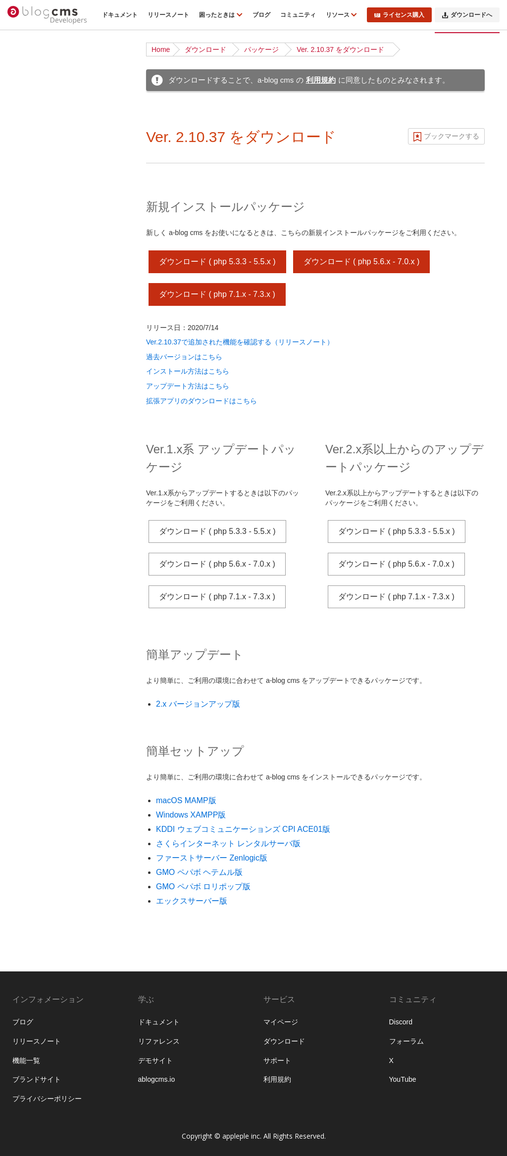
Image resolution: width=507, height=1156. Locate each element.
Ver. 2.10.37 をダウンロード (340, 49)
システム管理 (38, 801)
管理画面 (31, 831)
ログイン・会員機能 (48, 678)
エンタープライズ (45, 877)
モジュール (34, 387)
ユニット (31, 433)
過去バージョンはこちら (184, 357)
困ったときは (217, 14)
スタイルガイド (41, 1092)
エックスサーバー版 (191, 901)
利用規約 (321, 80)
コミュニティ (298, 14)
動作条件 (31, 128)
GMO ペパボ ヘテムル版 (199, 872)
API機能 (30, 724)
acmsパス (32, 1030)
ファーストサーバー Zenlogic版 (211, 858)
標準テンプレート (45, 525)
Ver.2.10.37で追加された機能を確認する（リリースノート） (240, 342)
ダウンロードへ (467, 14)
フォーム (31, 601)
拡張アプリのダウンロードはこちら (201, 401)
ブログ (261, 14)
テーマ (27, 510)
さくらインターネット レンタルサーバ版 (228, 843)
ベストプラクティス (48, 281)
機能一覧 (31, 112)
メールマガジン (41, 647)
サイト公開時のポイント (55, 296)
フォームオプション (48, 1000)
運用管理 (31, 816)
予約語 (27, 1107)
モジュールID (38, 403)
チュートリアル (41, 219)
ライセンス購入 (399, 14)
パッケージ (261, 49)
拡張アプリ (34, 893)
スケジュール (38, 632)
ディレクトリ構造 (45, 204)
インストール (38, 189)
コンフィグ (34, 449)
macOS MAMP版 (186, 800)
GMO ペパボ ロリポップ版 (203, 886)
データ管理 (34, 785)
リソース (338, 14)
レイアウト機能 (41, 709)
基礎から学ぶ (38, 235)
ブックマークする (451, 136)
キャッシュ (34, 755)
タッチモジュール (45, 969)
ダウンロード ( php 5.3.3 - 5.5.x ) (217, 261)
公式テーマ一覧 (41, 250)
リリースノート (168, 14)
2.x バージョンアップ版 (198, 704)
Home (161, 49)
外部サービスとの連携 (52, 739)
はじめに (31, 97)
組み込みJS (35, 1076)
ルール (27, 464)
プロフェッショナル (48, 862)
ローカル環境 (38, 265)
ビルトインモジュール (52, 938)
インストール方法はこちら (187, 371)
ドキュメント (120, 14)
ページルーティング (48, 372)
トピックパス (38, 617)
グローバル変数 (41, 984)
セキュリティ (38, 770)
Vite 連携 (31, 556)
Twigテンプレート (45, 540)
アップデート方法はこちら (187, 386)
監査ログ (31, 847)
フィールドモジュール (52, 954)
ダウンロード (205, 49)
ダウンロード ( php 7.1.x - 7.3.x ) (217, 294)
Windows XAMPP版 (191, 815)
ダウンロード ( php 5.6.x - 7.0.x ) (362, 261)
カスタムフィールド (48, 418)
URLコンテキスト (45, 357)
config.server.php (43, 1061)
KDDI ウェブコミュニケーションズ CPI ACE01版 (243, 829)
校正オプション (41, 1015)
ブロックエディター (48, 693)
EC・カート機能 (42, 663)
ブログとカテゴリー (48, 341)
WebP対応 (33, 1046)
